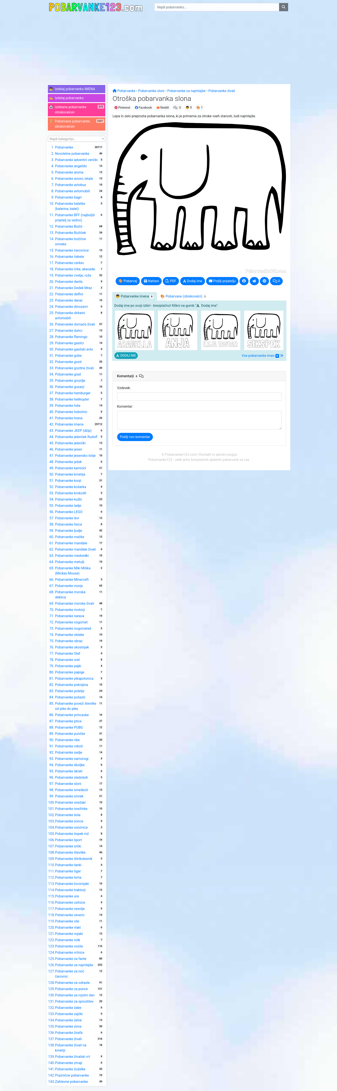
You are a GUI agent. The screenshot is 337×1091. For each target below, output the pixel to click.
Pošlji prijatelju (222, 281)
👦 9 (189, 107)
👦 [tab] (135, 296)
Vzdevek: (124, 388)
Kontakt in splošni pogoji (218, 454)
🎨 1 (199, 107)
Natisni (151, 281)
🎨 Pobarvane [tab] (183, 296)
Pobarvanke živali (221, 91)
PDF (171, 281)
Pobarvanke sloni (151, 91)
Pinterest (122, 107)
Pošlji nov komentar (135, 437)
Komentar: (125, 406)
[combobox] (76, 139)
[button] (76, 89)
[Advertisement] (168, 46)
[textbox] (76, 139)
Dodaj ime (192, 281)
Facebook (143, 107)
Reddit (163, 107)
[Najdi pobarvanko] (283, 7)
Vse (262, 356)
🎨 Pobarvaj (127, 281)
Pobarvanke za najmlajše (186, 91)
